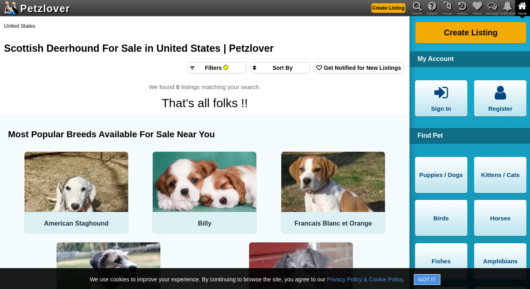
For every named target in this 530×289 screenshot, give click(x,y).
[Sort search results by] (280, 68)
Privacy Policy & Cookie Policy (365, 279)
